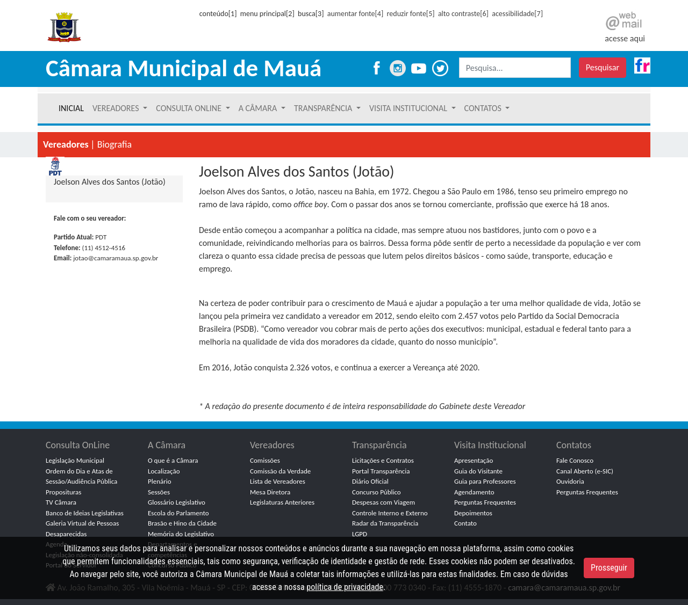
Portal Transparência (381, 471)
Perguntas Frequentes (485, 502)
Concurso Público (376, 492)
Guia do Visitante (478, 471)
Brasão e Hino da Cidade (182, 523)
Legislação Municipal (75, 460)
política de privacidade (344, 587)
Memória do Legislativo (181, 534)
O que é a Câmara (173, 460)
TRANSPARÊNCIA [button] (324, 108)
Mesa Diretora (270, 492)
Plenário (159, 481)
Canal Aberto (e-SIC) (584, 471)
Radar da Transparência (385, 523)
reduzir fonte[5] (411, 13)
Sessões (159, 492)
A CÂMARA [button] (259, 108)
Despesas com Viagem (383, 502)
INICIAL (71, 108)
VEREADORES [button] (116, 108)
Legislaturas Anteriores (282, 502)
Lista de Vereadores (277, 481)
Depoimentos (473, 513)
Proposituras (63, 492)
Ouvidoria (570, 481)
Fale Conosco (574, 460)
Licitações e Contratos (383, 460)
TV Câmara (61, 502)
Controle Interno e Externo (390, 513)
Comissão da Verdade (280, 471)
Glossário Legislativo (176, 502)
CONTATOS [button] (484, 108)
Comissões (265, 460)
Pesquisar (602, 67)
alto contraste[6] (463, 13)
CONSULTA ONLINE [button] (189, 108)
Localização (164, 471)
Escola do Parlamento (178, 513)
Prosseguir (609, 568)
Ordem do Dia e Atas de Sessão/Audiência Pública (81, 476)
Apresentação (473, 460)
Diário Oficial (370, 481)
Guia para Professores (485, 481)
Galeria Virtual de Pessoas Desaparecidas (82, 528)
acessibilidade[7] (517, 13)
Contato (465, 523)
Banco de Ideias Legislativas (85, 513)
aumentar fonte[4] (355, 13)
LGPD (359, 534)
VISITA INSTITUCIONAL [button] (409, 108)
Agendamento (474, 492)
